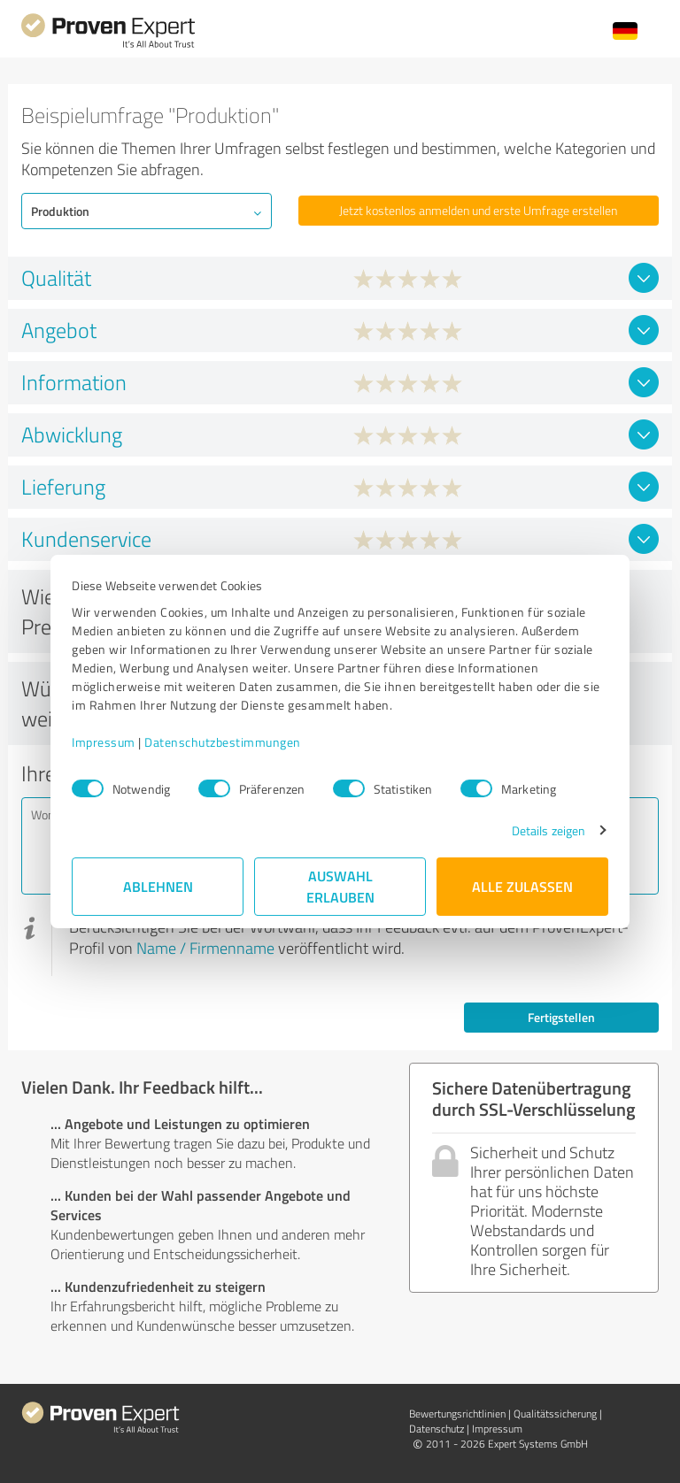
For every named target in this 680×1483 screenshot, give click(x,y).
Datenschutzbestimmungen (222, 742)
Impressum (103, 742)
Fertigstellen (561, 1017)
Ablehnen (158, 886)
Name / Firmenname (205, 947)
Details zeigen (548, 830)
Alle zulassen (522, 886)
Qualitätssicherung (555, 1413)
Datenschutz (436, 1428)
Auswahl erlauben (340, 886)
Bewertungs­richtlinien (457, 1413)
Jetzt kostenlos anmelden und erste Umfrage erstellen (478, 210)
